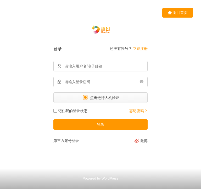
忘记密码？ (138, 111)
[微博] (141, 141)
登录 (100, 124)
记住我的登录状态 (70, 111)
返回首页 (178, 12)
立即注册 (140, 48)
